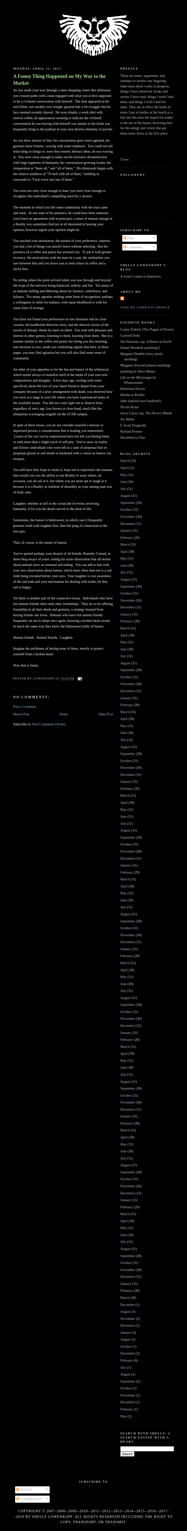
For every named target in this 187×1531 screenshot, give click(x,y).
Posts (128, 238)
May (123, 475)
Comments (132, 247)
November (127, 517)
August (125, 496)
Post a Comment (24, 706)
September (127, 503)
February (126, 538)
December (127, 524)
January (125, 530)
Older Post (105, 714)
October (125, 509)
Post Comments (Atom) (48, 724)
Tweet (124, 159)
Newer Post (21, 714)
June (123, 482)
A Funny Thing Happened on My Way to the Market (59, 79)
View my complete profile (145, 307)
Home (63, 714)
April (124, 468)
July (123, 489)
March (124, 461)
